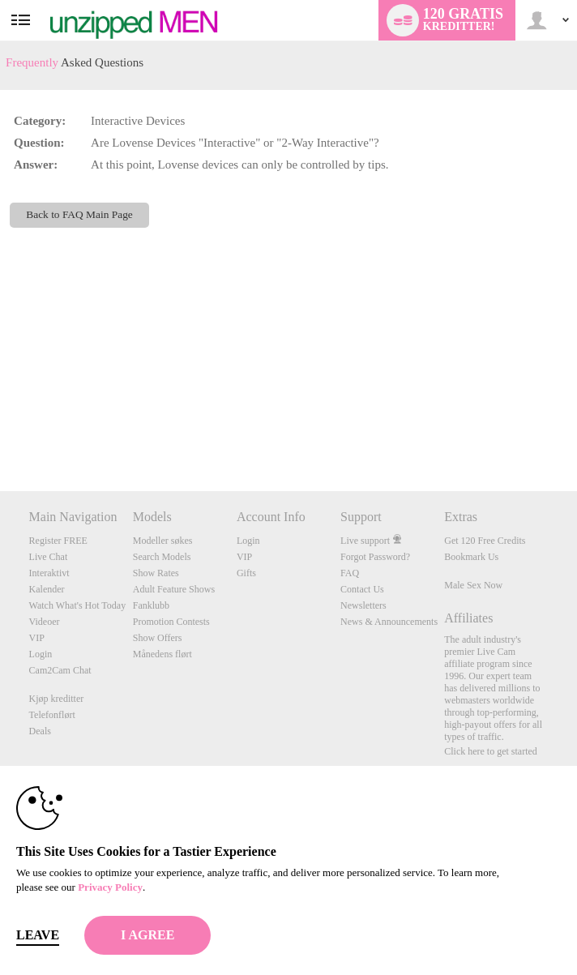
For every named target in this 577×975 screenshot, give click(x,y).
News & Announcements (389, 621)
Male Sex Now (473, 585)
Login (41, 654)
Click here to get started (490, 751)
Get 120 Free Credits (484, 540)
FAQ (349, 573)
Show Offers (157, 638)
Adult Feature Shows (174, 589)
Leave (37, 935)
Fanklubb (151, 605)
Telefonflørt (52, 715)
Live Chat (48, 556)
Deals (40, 731)
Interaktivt (49, 573)
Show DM (0, 430)
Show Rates (156, 573)
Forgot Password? (375, 556)
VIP (37, 638)
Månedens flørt (162, 654)
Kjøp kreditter (56, 698)
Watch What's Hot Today (77, 605)
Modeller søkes (163, 540)
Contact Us (362, 589)
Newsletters (363, 605)
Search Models (162, 556)
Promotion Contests (171, 621)
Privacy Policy (110, 887)
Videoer (44, 621)
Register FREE (58, 540)
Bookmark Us (471, 556)
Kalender (47, 589)
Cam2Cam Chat (60, 670)
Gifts (246, 573)
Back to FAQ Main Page (79, 214)
